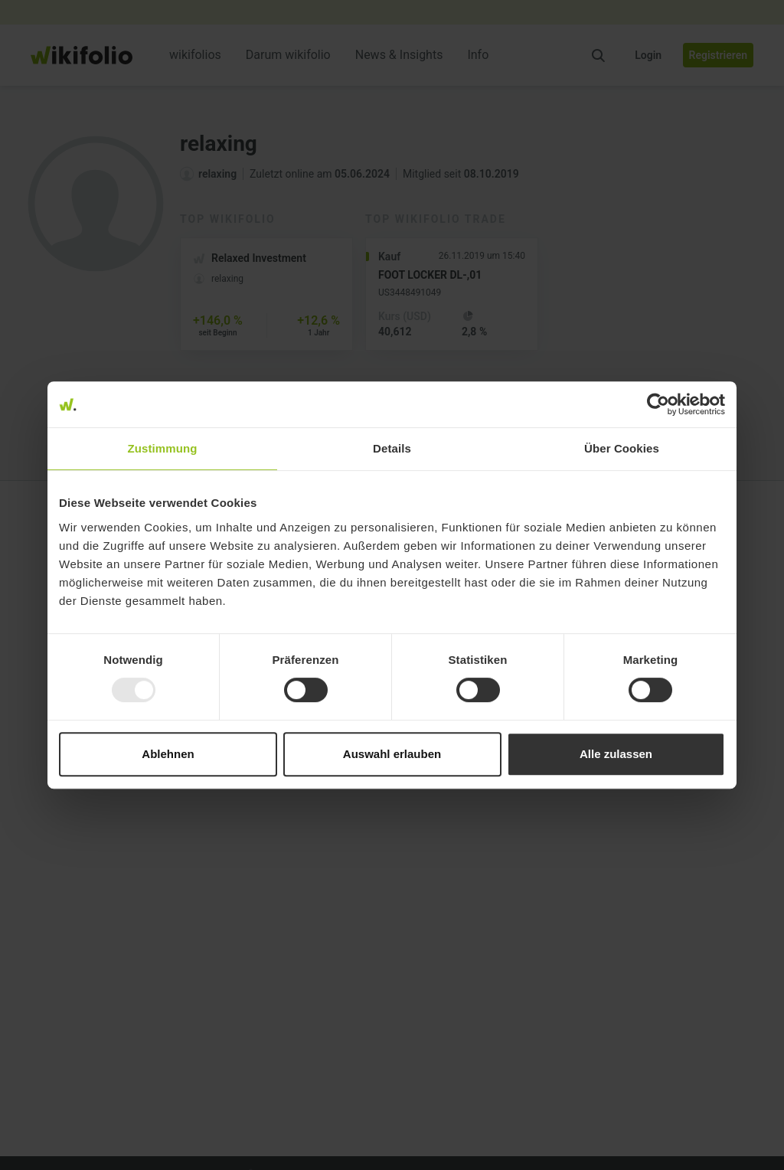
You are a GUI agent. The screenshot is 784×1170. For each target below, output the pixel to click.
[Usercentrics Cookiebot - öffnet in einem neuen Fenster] (658, 404)
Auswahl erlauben (392, 753)
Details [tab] (392, 448)
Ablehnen (168, 753)
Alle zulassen (616, 753)
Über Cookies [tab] (621, 448)
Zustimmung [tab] (163, 448)
